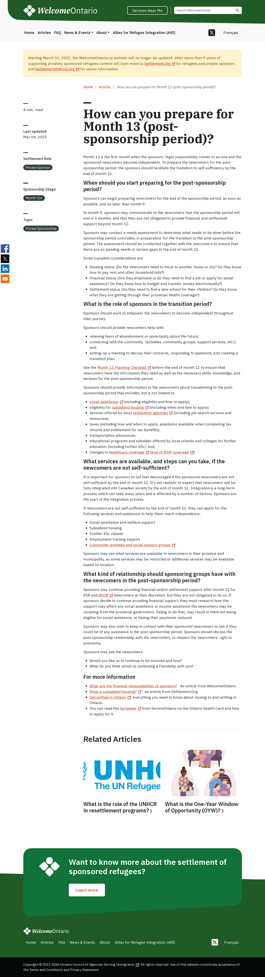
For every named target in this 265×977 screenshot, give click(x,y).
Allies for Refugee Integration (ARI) (144, 32)
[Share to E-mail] (5, 278)
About (101, 32)
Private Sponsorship (41, 228)
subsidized (130, 407)
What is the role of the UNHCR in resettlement (120, 807)
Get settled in (110, 697)
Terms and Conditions (46, 969)
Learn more (86, 890)
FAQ (57, 32)
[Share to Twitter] (5, 258)
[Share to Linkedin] (5, 268)
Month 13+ (34, 198)
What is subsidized (115, 691)
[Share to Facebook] (5, 248)
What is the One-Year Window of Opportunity (201, 807)
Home (29, 32)
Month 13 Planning (124, 367)
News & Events (77, 32)
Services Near (147, 10)
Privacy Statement (84, 969)
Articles (44, 32)
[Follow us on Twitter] (211, 33)
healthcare (129, 452)
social (106, 401)
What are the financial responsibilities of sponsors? (133, 685)
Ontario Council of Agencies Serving (99, 964)
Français (230, 32)
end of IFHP (173, 452)
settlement (153, 412)
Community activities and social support (132, 544)
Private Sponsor (38, 167)
